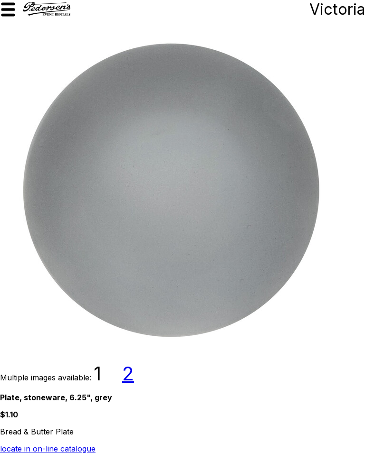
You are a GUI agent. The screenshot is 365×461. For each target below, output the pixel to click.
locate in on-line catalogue (48, 448)
